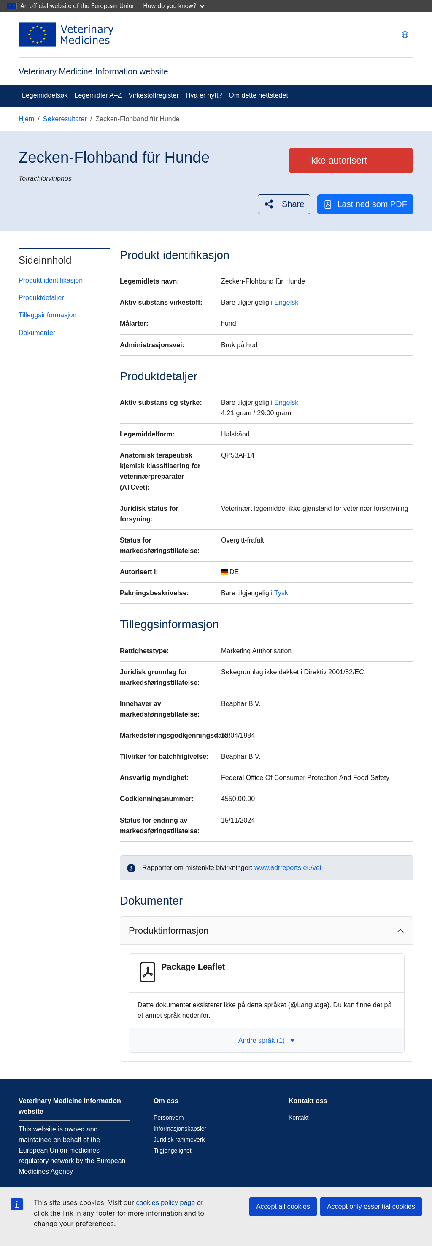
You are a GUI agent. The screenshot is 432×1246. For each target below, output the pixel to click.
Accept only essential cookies (371, 1206)
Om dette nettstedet (258, 95)
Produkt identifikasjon (51, 280)
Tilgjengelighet (173, 1150)
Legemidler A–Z (98, 95)
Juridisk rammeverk (179, 1139)
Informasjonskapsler (180, 1128)
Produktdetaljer (41, 297)
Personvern (169, 1117)
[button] (284, 204)
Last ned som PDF (365, 204)
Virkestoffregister (154, 95)
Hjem (26, 119)
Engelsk (286, 302)
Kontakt (298, 1117)
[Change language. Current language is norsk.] (405, 35)
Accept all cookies (283, 1206)
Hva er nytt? (204, 95)
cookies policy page (165, 1202)
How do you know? (174, 5)
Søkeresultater (65, 119)
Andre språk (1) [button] (266, 1040)
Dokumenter (37, 332)
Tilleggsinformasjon (47, 315)
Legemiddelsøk (45, 95)
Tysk (281, 593)
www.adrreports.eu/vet (287, 867)
